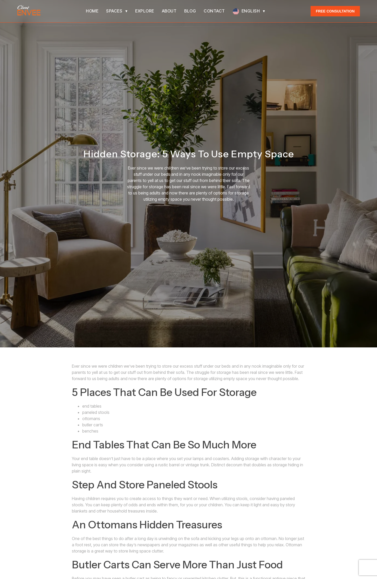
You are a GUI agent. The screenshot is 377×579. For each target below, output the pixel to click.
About (169, 11)
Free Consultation (335, 11)
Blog (190, 11)
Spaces (114, 11)
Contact (214, 11)
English (251, 11)
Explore (144, 11)
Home (92, 11)
